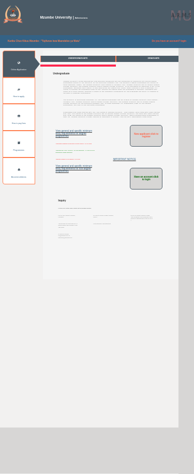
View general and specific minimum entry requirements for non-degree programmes (74, 214)
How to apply (18, 93)
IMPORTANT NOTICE (124, 196)
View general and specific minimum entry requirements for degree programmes (74, 168)
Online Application (18, 66)
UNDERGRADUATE (78, 58)
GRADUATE (153, 58)
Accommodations (18, 173)
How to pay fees (19, 119)
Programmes (18, 146)
